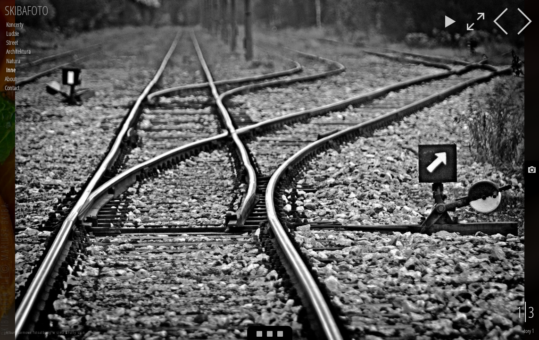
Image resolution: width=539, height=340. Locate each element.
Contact (12, 88)
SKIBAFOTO (27, 10)
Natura (13, 61)
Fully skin (76, 332)
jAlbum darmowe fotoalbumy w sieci (35, 332)
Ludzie (12, 33)
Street (12, 42)
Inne (11, 70)
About (11, 79)
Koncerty (14, 24)
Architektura (18, 51)
